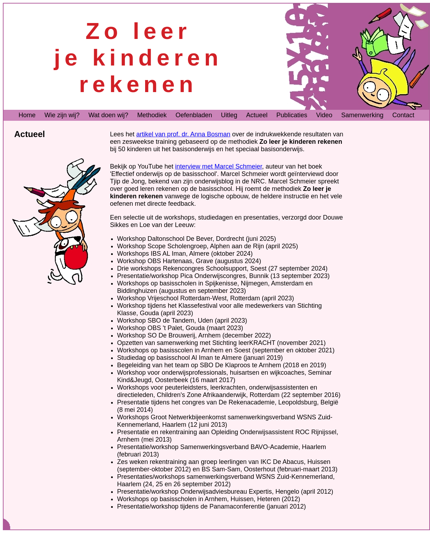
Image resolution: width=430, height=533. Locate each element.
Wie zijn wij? (61, 115)
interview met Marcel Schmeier (218, 166)
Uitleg (229, 115)
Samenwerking (362, 115)
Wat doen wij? (108, 115)
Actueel (257, 115)
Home (26, 115)
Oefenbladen (194, 115)
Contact (403, 115)
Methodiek (152, 115)
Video (324, 115)
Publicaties (291, 115)
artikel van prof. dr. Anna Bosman (183, 134)
